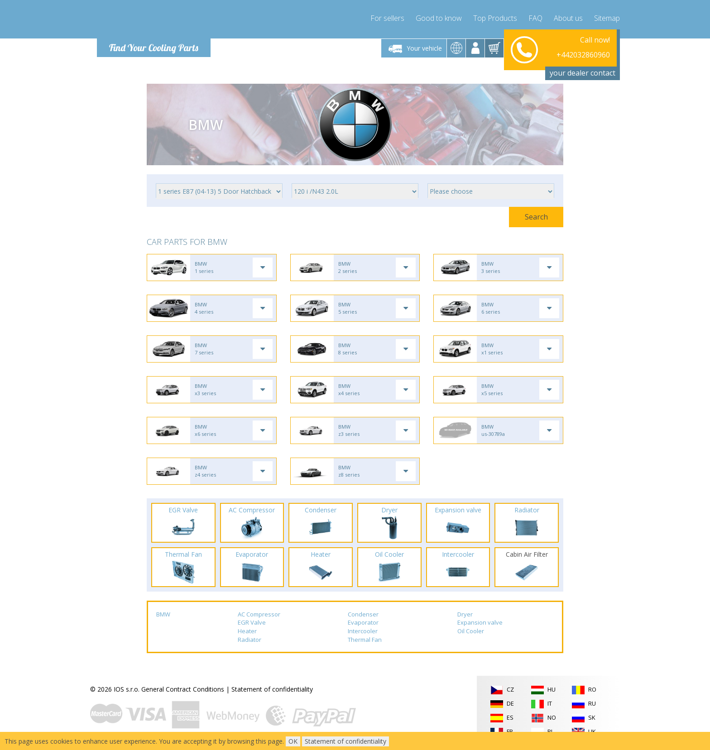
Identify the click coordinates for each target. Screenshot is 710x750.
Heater (247, 631)
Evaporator (363, 622)
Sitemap (607, 18)
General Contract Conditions (182, 689)
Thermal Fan (365, 639)
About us (568, 18)
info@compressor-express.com (564, 58)
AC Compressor (259, 614)
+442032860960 (583, 48)
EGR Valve (252, 622)
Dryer (465, 614)
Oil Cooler (470, 631)
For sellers (387, 18)
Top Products (495, 18)
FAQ (535, 18)
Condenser (363, 614)
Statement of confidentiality (272, 689)
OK (292, 741)
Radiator (249, 639)
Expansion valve (480, 622)
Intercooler (363, 631)
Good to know (439, 18)
